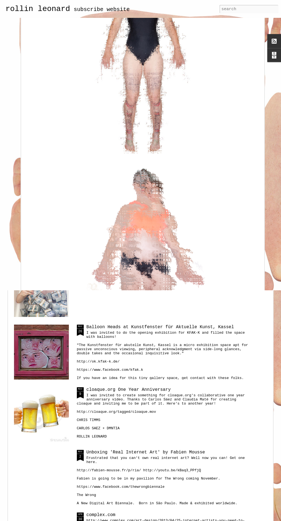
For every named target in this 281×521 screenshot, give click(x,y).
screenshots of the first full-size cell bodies (239, 160)
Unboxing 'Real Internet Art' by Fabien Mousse (145, 452)
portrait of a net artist (118, 264)
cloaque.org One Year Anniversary (128, 389)
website (118, 9)
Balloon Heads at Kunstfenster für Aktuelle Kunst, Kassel (160, 327)
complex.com (101, 514)
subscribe (88, 9)
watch (93, 201)
